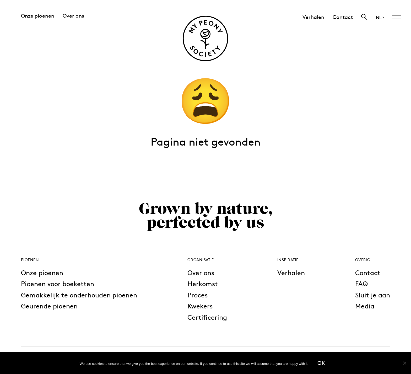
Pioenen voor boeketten (57, 284)
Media (364, 306)
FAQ (361, 284)
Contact (367, 273)
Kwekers (200, 306)
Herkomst (202, 284)
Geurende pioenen (49, 306)
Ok (321, 363)
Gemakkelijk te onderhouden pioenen (79, 295)
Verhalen (291, 273)
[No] (404, 363)
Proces (197, 295)
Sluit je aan (372, 295)
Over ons (200, 273)
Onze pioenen (42, 273)
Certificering (207, 317)
